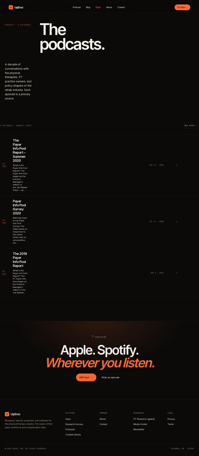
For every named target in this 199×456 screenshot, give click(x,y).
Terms (171, 424)
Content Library (73, 434)
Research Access (74, 424)
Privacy (171, 419)
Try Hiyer (182, 7)
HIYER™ (191, 448)
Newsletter (138, 429)
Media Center (140, 424)
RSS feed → (190, 125)
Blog (88, 7)
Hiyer (98, 7)
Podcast (77, 7)
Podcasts (70, 429)
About (109, 7)
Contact (121, 7)
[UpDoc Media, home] (16, 7)
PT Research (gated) (144, 419)
